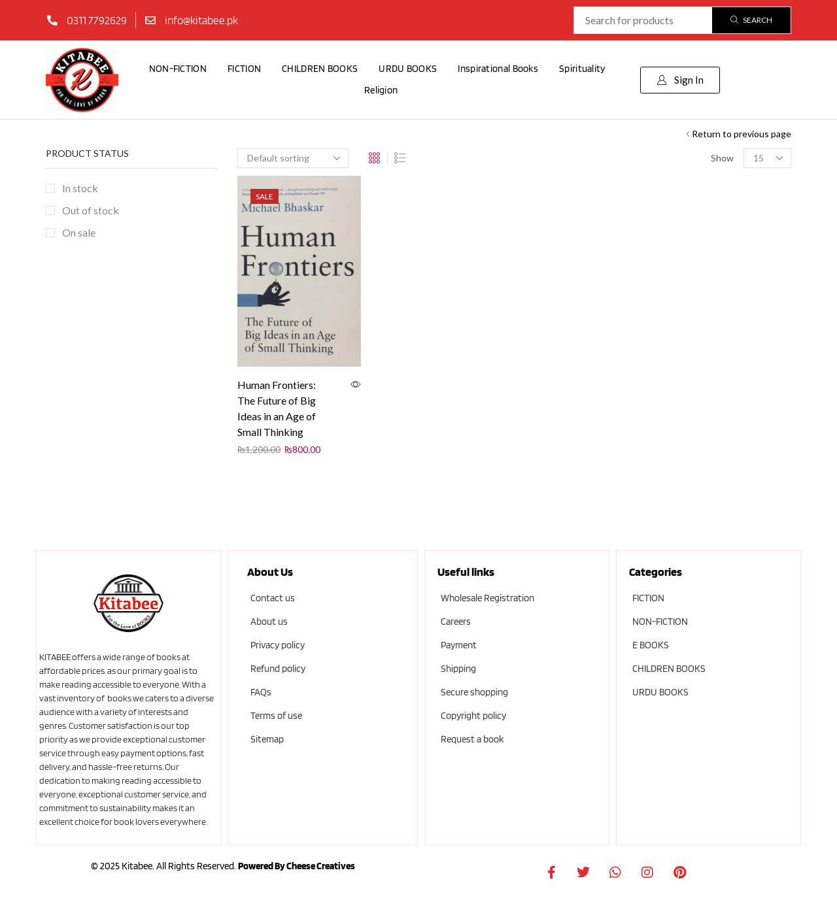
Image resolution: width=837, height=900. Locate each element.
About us (269, 621)
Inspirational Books (498, 69)
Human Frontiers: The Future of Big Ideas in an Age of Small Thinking (276, 408)
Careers (456, 621)
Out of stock (90, 210)
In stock (80, 188)
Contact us (272, 598)
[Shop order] (293, 158)
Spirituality (582, 69)
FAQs (260, 692)
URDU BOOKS (408, 69)
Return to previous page (741, 133)
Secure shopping (474, 692)
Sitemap (267, 739)
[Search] (751, 20)
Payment (459, 645)
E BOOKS (650, 645)
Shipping (458, 669)
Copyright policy (473, 716)
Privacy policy (277, 645)
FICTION (244, 69)
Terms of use (276, 716)
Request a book (472, 739)
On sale (78, 232)
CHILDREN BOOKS (320, 69)
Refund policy (277, 669)
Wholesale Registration (487, 598)
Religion (381, 90)
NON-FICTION (178, 69)
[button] (680, 80)
